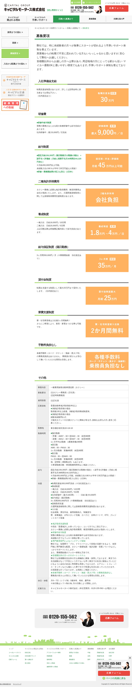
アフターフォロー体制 (54, 652)
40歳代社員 (100, 659)
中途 (89, 652)
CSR (110, 656)
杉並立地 (27, 652)
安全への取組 (51, 663)
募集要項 (72, 659)
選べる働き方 (29, 659)
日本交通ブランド (30, 656)
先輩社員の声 (119, 19)
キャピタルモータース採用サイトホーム (49, 28)
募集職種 (92, 19)
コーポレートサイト (15, 652)
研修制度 (49, 656)
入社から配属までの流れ (76, 663)
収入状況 (27, 663)
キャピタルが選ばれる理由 (34, 649)
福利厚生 (49, 659)
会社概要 (112, 649)
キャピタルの (40, 19)
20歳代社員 (100, 652)
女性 (89, 656)
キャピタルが (13, 19)
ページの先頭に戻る (116, 678)
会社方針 (111, 652)
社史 (110, 659)
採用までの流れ (74, 652)
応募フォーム (116, 8)
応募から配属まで (66, 19)
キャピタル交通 (13, 656)
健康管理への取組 (52, 666)
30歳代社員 (100, 656)
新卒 (89, 659)
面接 (70, 656)
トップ (11, 649)
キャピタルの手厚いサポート (56, 649)
